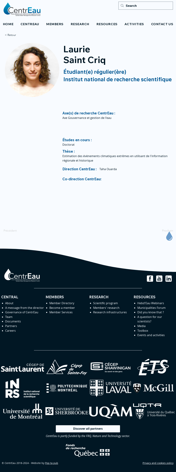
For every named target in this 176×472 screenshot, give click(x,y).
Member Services (61, 312)
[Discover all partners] (88, 428)
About (9, 303)
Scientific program (105, 303)
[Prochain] (164, 230)
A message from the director (24, 308)
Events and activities (151, 335)
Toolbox (142, 331)
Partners (11, 326)
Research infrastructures (110, 312)
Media (141, 326)
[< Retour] (16, 35)
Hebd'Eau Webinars (150, 303)
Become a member (62, 308)
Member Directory (61, 303)
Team (9, 317)
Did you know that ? (150, 312)
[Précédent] (15, 230)
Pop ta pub (51, 463)
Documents (13, 321)
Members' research (106, 308)
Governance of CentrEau (21, 312)
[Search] (145, 5)
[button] (30, 24)
